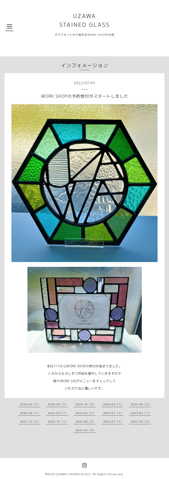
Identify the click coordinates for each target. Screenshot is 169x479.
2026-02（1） (30, 404)
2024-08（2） (141, 404)
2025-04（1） (58, 404)
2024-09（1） (113, 404)
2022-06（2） (141, 421)
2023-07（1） (113, 413)
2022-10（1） (58, 421)
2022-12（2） (30, 421)
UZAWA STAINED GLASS (73, 474)
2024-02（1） (85, 413)
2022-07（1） (113, 421)
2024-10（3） (85, 404)
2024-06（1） (30, 413)
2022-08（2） (85, 421)
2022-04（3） (85, 430)
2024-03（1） (58, 413)
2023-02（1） (141, 413)
